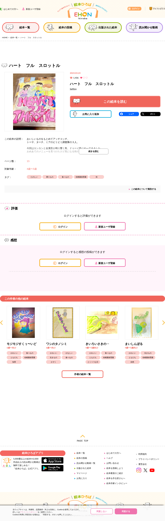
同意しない (101, 511)
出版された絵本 (84, 468)
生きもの (53, 357)
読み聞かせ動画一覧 (86, 463)
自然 (132, 362)
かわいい (14, 353)
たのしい (34, 177)
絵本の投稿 (82, 458)
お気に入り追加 (86, 114)
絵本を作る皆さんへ (115, 478)
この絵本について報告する (143, 189)
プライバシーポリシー (148, 459)
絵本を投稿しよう (114, 468)
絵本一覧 (14, 37)
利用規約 (142, 454)
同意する (126, 511)
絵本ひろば (82, 11)
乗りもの (49, 177)
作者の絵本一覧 (82, 374)
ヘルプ (109, 458)
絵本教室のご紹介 (114, 473)
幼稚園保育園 (81, 177)
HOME (5, 37)
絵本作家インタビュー (116, 483)
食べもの (65, 177)
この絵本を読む (100, 101)
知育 (14, 362)
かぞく (53, 362)
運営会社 (142, 464)
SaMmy (73, 89)
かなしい (69, 353)
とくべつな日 (93, 362)
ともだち (14, 357)
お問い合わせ (112, 463)
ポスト (152, 114)
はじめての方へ (113, 453)
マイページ (82, 473)
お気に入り (82, 478)
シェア (131, 114)
